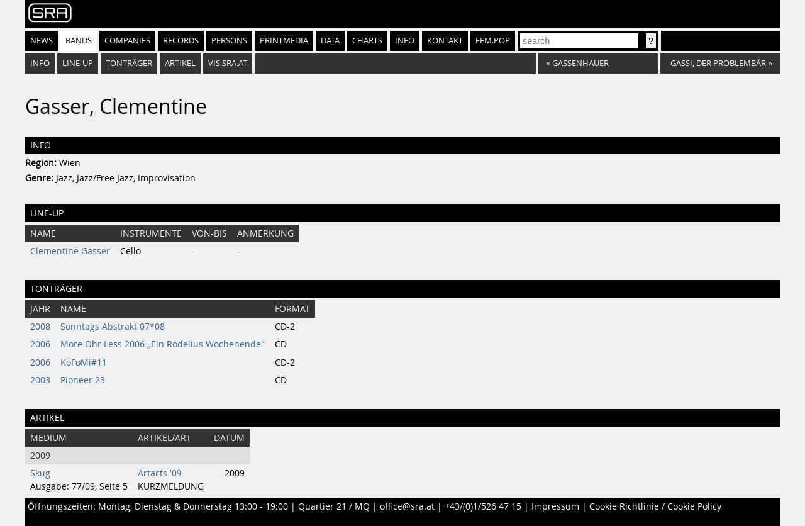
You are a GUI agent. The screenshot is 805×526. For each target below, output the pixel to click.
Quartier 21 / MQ (334, 506)
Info (404, 40)
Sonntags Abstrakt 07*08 (112, 326)
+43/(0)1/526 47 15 (483, 506)
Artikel (180, 63)
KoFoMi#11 (83, 362)
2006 (40, 344)
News (41, 40)
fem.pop (492, 40)
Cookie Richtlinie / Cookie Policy (655, 506)
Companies (127, 40)
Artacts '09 (160, 473)
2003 (40, 380)
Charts (367, 40)
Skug (40, 473)
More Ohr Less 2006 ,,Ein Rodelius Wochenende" (162, 344)
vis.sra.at (227, 63)
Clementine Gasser (70, 251)
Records (181, 40)
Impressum (555, 506)
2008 (40, 326)
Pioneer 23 (82, 380)
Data (330, 40)
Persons (229, 40)
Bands (78, 40)
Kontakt (445, 40)
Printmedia (284, 40)
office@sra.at (407, 506)
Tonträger (129, 63)
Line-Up (77, 63)
